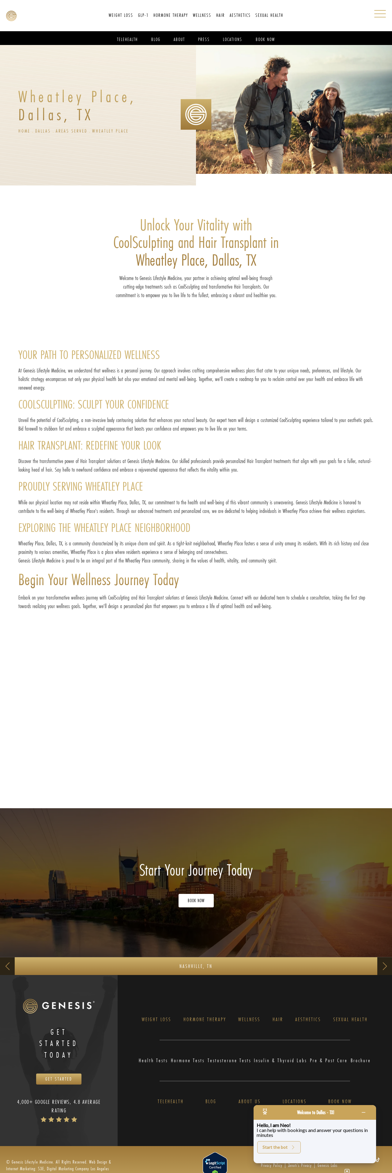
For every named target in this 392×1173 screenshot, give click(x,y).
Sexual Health (350, 1020)
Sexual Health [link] (269, 15)
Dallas (44, 130)
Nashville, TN (196, 966)
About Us (250, 1102)
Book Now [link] (265, 39)
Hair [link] (220, 15)
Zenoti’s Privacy (300, 1166)
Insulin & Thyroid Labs (280, 1061)
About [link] (179, 39)
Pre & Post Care (329, 1061)
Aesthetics (308, 1020)
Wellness (249, 1020)
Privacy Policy (271, 1166)
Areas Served (73, 130)
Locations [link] (232, 39)
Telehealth (171, 1102)
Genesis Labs (327, 1166)
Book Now (340, 1102)
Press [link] (204, 39)
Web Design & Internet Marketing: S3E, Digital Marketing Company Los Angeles (58, 1166)
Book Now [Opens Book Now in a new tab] (196, 901)
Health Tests (153, 1061)
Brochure (361, 1061)
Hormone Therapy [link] (170, 15)
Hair (278, 1020)
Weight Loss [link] (121, 15)
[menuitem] (121, 15)
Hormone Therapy (204, 1020)
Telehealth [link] (127, 39)
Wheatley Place (113, 130)
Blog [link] (155, 39)
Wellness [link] (202, 15)
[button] (377, 1160)
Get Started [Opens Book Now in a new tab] (58, 1080)
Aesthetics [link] (240, 15)
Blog (211, 1102)
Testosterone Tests (229, 1061)
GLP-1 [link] (143, 15)
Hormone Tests (188, 1061)
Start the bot (279, 1147)
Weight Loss (156, 1020)
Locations (295, 1102)
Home (24, 130)
